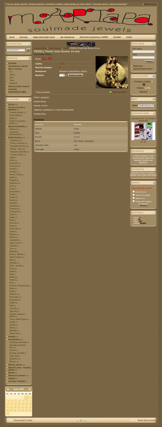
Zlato (11, 77)
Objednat (143, 92)
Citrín (12, 186)
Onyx (13, 268)
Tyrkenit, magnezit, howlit (17, 315)
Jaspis (13, 217)
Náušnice (14, 359)
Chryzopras (15, 211)
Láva (12, 249)
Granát (13, 200)
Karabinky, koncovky (19, 342)
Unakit (13, 322)
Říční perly (15, 297)
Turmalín (14, 308)
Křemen (14, 234)
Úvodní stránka (40, 48)
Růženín (14, 294)
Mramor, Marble (17, 254)
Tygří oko (14, 311)
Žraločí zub (15, 333)
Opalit (12, 271)
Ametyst (14, 172)
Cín (10, 72)
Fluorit (13, 194)
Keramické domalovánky (16, 133)
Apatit (12, 157)
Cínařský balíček (17, 112)
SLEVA (13, 105)
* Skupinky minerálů (19, 152)
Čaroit (13, 189)
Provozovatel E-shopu (23, 420)
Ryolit (12, 291)
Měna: (135, 105)
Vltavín (13, 328)
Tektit (12, 306)
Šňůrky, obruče (16, 365)
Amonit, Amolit (16, 174)
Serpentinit (15, 300)
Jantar (13, 214)
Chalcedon (15, 206)
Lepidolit (14, 246)
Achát (13, 160)
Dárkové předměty (17, 126)
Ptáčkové (14, 129)
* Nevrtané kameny (18, 146)
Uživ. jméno (137, 49)
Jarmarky (12, 89)
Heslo (134, 55)
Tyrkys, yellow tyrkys (19, 319)
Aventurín (14, 183)
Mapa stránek (150, 4)
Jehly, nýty (14, 356)
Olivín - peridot (16, 266)
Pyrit (12, 283)
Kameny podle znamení (18, 86)
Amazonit (14, 166)
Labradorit (15, 240)
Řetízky (14, 362)
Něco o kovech (15, 69)
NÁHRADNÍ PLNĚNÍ (17, 92)
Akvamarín (15, 163)
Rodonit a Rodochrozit (19, 286)
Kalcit (12, 220)
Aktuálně (12, 63)
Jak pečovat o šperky (18, 66)
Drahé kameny (16, 137)
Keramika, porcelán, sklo (17, 346)
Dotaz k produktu (117, 92)
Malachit (14, 251)
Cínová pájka (16, 115)
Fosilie (13, 197)
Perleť (13, 277)
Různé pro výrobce (18, 375)
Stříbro (12, 75)
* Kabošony (15, 140)
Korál (13, 226)
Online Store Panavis (147, 420)
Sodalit (13, 303)
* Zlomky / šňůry (17, 155)
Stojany (12, 378)
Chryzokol (14, 209)
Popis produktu (43, 92)
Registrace (138, 66)
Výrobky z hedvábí (17, 381)
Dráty (13, 118)
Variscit (13, 325)
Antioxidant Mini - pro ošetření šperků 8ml (143, 119)
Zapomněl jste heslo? (143, 69)
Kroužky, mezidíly (17, 353)
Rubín (13, 288)
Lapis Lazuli (15, 243)
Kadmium (13, 83)
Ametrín (13, 169)
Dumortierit (15, 192)
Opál (12, 274)
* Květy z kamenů (18, 143)
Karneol (14, 223)
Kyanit (13, 231)
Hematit (13, 203)
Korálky (13, 337)
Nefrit (12, 260)
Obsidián (14, 263)
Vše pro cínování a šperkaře (16, 108)
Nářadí (12, 373)
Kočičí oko (15, 229)
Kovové (13, 350)
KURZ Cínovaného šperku (17, 122)
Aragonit (14, 180)
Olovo (11, 80)
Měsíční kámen (16, 257)
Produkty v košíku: (143, 82)
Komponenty (15, 339)
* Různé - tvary (17, 149)
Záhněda (14, 331)
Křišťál (13, 237)
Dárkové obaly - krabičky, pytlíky (19, 369)
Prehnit (13, 280)
